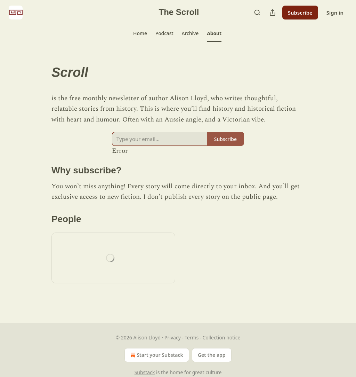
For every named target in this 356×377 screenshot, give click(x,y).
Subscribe (300, 12)
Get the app (212, 355)
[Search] (257, 12)
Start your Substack (156, 355)
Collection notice (221, 337)
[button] (140, 33)
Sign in (334, 12)
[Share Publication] (273, 12)
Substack (145, 372)
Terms (192, 337)
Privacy (172, 337)
